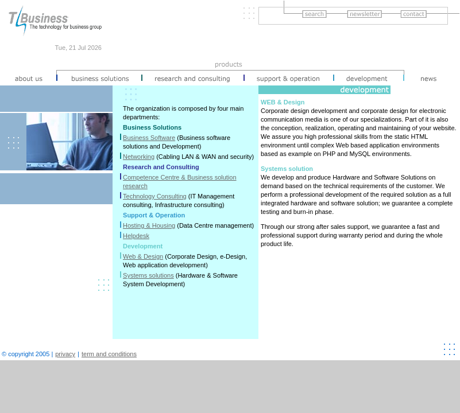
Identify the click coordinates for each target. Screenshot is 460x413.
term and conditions (109, 353)
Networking (138, 156)
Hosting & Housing (149, 225)
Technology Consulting (155, 196)
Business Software (149, 137)
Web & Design (143, 256)
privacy (65, 353)
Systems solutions (148, 275)
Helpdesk (136, 235)
